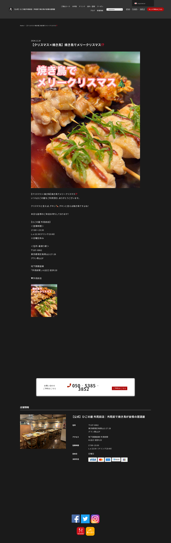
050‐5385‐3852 (135, 9)
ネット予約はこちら (155, 9)
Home (22, 26)
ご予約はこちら (119, 388)
